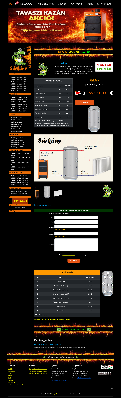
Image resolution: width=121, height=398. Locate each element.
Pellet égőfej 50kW (17, 140)
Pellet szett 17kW (16, 117)
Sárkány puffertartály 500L (19, 176)
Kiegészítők (11, 371)
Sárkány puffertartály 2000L (19, 185)
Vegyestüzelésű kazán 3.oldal (38, 373)
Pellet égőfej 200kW (17, 144)
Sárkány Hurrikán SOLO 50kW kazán (20, 159)
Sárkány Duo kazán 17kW (19, 97)
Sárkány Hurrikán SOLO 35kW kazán (20, 155)
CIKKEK (62, 3)
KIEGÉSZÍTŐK (46, 3)
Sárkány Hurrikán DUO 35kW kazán (20, 164)
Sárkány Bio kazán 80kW (18, 91)
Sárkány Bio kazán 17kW (18, 77)
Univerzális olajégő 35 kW (19, 191)
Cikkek (10, 373)
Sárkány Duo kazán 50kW (19, 106)
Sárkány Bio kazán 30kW (18, 82)
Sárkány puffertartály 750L (19, 178)
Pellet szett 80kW (16, 131)
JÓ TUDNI (77, 3)
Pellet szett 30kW (16, 122)
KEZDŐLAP (26, 3)
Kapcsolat (11, 380)
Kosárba (84, 102)
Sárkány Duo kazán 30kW (19, 102)
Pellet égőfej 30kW (17, 138)
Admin (111, 388)
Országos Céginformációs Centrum (60, 394)
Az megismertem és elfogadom (75, 255)
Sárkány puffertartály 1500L (19, 182)
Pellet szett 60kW (16, 129)
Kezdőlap (10, 369)
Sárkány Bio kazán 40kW (18, 84)
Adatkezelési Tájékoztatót (68, 255)
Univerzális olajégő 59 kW (19, 194)
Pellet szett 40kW (16, 124)
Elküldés (74, 260)
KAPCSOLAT (104, 3)
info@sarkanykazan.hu (84, 378)
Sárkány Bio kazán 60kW (18, 88)
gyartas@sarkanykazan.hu (59, 380)
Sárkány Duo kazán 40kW (19, 104)
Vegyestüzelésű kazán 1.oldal (38, 369)
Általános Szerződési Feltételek (17, 385)
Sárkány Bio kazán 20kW (18, 79)
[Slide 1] (60, 40)
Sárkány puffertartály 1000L (19, 180)
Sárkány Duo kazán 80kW (19, 111)
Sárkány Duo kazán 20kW (19, 99)
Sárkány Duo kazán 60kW (19, 109)
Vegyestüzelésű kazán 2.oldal (38, 371)
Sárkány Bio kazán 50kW (18, 86)
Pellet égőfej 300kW (17, 147)
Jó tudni (10, 376)
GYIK (90, 3)
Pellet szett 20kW (16, 120)
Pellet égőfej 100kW (17, 142)
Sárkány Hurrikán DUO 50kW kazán (20, 168)
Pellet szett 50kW (16, 126)
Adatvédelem (12, 382)
